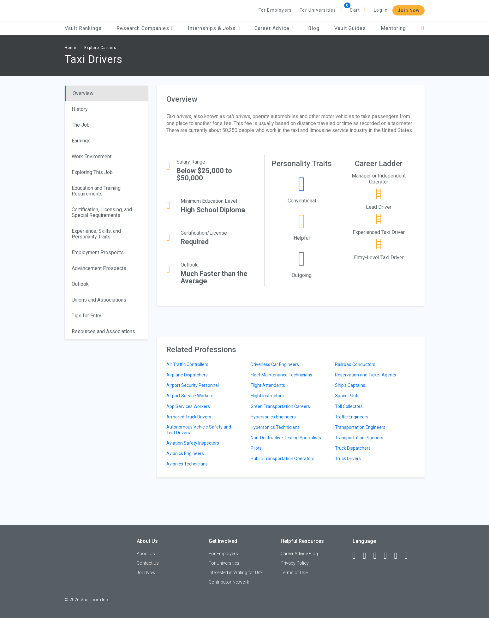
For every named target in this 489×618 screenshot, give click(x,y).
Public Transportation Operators (282, 458)
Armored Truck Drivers (188, 416)
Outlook (80, 284)
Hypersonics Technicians (275, 427)
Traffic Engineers (351, 416)
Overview (83, 93)
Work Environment (91, 156)
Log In (381, 10)
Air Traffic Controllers (187, 364)
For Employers (275, 10)
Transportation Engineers (360, 427)
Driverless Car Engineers (275, 364)
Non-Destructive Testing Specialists (286, 437)
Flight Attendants (268, 385)
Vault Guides (350, 28)
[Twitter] (377, 556)
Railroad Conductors (355, 364)
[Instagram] (388, 556)
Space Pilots (347, 395)
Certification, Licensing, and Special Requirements (102, 212)
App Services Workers (188, 406)
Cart (355, 10)
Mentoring (393, 28)
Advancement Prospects (99, 268)
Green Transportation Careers (280, 406)
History (80, 109)
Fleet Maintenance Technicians (281, 374)
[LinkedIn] (367, 556)
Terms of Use (294, 572)
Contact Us (148, 563)
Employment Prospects (98, 252)
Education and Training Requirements (96, 191)
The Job (81, 125)
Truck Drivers (348, 458)
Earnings (81, 141)
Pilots (256, 448)
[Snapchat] (409, 556)
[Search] (422, 28)
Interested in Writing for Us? (235, 572)
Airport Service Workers (189, 395)
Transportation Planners (359, 437)
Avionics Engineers (185, 453)
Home (70, 47)
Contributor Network (229, 582)
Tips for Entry (86, 316)
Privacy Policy (295, 563)
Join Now (408, 10)
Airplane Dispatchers (187, 374)
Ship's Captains (350, 385)
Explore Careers (100, 47)
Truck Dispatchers (353, 448)
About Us (146, 553)
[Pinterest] (398, 556)
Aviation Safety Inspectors (192, 443)
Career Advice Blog (299, 553)
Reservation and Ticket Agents (365, 374)
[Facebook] (357, 556)
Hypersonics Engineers (273, 416)
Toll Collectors (349, 406)
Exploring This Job (92, 172)
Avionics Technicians (187, 463)
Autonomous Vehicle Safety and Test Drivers (198, 429)
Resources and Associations (103, 331)
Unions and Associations (99, 300)
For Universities (318, 10)
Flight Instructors (267, 395)
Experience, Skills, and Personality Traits (96, 234)
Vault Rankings (83, 28)
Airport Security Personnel (192, 385)
